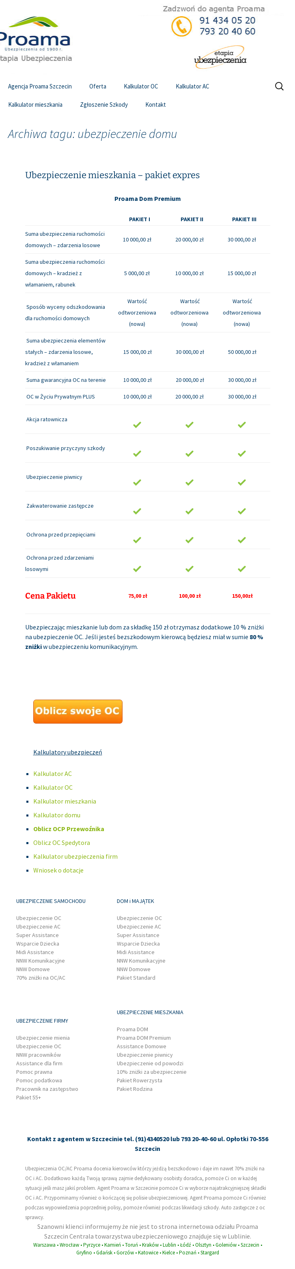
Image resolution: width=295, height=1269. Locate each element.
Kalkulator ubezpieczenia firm (75, 856)
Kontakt (155, 104)
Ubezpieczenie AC (38, 926)
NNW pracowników (38, 1054)
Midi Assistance (35, 952)
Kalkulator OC (141, 86)
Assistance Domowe (141, 1046)
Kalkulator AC (192, 86)
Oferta (97, 86)
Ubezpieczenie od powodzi (150, 1063)
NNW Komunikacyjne (40, 960)
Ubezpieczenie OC (38, 918)
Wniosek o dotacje (58, 870)
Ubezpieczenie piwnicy (145, 1054)
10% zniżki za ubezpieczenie (152, 1071)
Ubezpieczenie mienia (43, 1037)
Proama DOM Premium (144, 1037)
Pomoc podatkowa (39, 1080)
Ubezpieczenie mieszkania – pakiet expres (112, 175)
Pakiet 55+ (28, 1097)
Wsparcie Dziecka (37, 943)
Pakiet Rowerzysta (139, 1080)
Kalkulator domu (56, 815)
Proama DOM (132, 1029)
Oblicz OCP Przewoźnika (68, 829)
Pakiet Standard (136, 977)
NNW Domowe (33, 969)
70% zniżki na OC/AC (40, 977)
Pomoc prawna (34, 1071)
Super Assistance (37, 935)
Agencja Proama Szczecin (40, 86)
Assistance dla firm (39, 1063)
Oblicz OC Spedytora (61, 842)
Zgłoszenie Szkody (104, 104)
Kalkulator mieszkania (35, 104)
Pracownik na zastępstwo (47, 1088)
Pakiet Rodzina (135, 1088)
